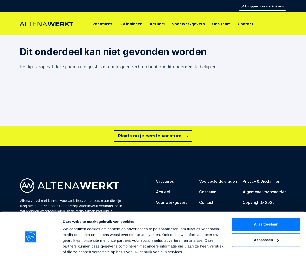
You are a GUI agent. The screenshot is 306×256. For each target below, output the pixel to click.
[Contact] (245, 24)
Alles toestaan (266, 206)
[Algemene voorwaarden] (265, 192)
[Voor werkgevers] (188, 24)
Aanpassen (266, 221)
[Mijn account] (262, 6)
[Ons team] (221, 24)
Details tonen (74, 247)
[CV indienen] (131, 24)
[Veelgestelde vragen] (218, 182)
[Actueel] (157, 24)
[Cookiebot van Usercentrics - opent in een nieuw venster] (31, 246)
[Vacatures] (102, 24)
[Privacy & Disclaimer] (261, 182)
